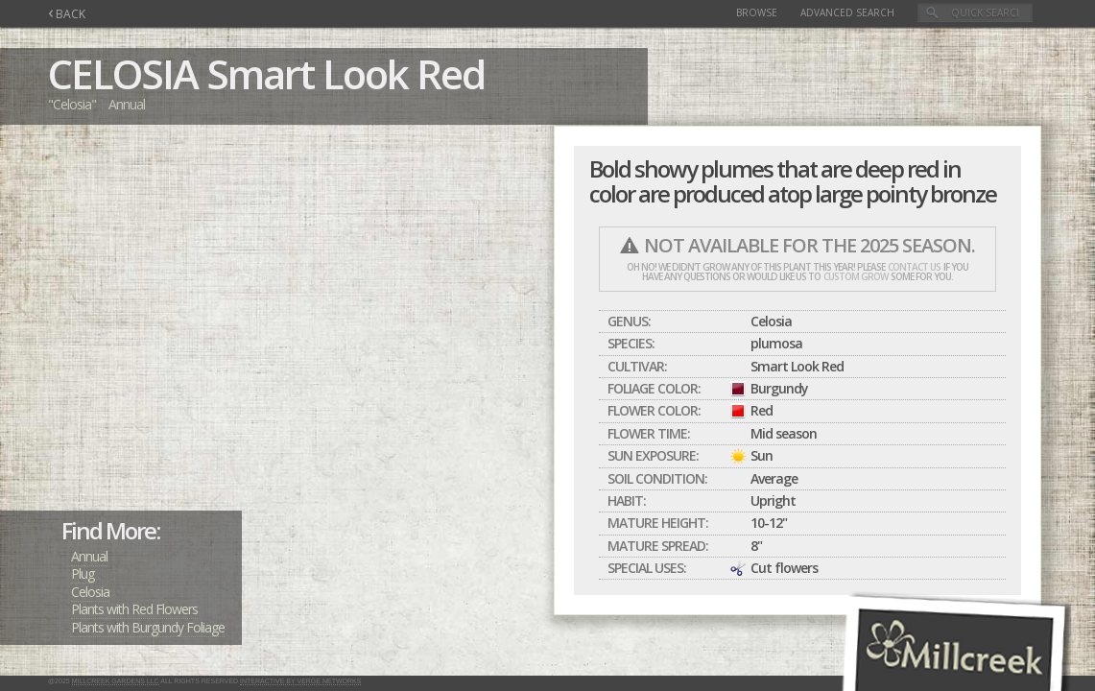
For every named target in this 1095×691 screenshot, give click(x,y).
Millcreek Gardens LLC (115, 681)
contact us (914, 267)
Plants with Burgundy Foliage (148, 627)
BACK (66, 14)
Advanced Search (847, 12)
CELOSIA (123, 73)
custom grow (855, 276)
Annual (89, 556)
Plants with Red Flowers (134, 609)
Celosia (90, 592)
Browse (756, 12)
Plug (82, 573)
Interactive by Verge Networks (300, 681)
